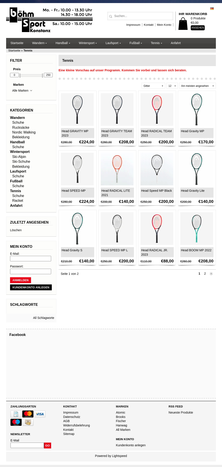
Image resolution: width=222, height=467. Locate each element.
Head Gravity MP (192, 131)
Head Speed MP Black (156, 190)
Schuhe (18, 122)
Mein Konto (164, 24)
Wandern (38, 43)
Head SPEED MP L (114, 250)
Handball (62, 43)
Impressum (133, 24)
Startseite (16, 43)
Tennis (155, 43)
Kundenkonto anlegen (131, 445)
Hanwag (121, 425)
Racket (17, 200)
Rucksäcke (20, 127)
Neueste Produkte (181, 412)
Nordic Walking (24, 132)
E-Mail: (15, 253)
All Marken (123, 429)
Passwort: (16, 266)
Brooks (120, 417)
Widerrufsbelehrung (76, 425)
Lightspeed (119, 456)
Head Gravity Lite (193, 190)
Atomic (120, 412)
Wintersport (87, 43)
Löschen (16, 230)
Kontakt (148, 24)
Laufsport (112, 43)
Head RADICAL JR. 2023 (154, 252)
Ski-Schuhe (21, 161)
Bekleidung (20, 137)
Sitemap (68, 434)
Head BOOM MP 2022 (196, 250)
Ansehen (197, 27)
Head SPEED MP (74, 190)
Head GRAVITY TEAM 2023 (116, 133)
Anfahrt (176, 43)
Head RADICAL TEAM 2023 (156, 133)
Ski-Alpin (19, 157)
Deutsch (212, 8)
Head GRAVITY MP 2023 (75, 133)
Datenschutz (71, 417)
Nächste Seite (211, 274)
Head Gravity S (72, 250)
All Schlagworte (43, 318)
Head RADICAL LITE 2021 (115, 193)
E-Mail (14, 440)
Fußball (135, 43)
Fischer (121, 421)
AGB (66, 421)
